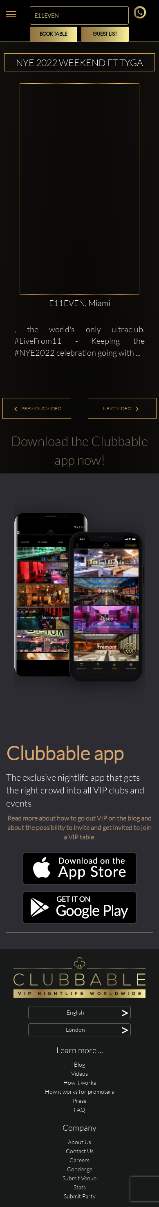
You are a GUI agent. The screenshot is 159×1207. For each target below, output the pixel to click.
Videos (79, 1073)
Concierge (79, 1169)
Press (79, 1100)
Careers (79, 1160)
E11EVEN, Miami (79, 303)
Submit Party (80, 1196)
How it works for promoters (79, 1091)
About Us (79, 1141)
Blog (79, 1064)
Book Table (53, 34)
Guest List (105, 34)
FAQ (79, 1109)
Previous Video (37, 408)
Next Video (121, 408)
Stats (80, 1187)
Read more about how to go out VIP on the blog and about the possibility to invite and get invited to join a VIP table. (79, 827)
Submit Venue (79, 1178)
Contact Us (80, 1151)
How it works (79, 1082)
